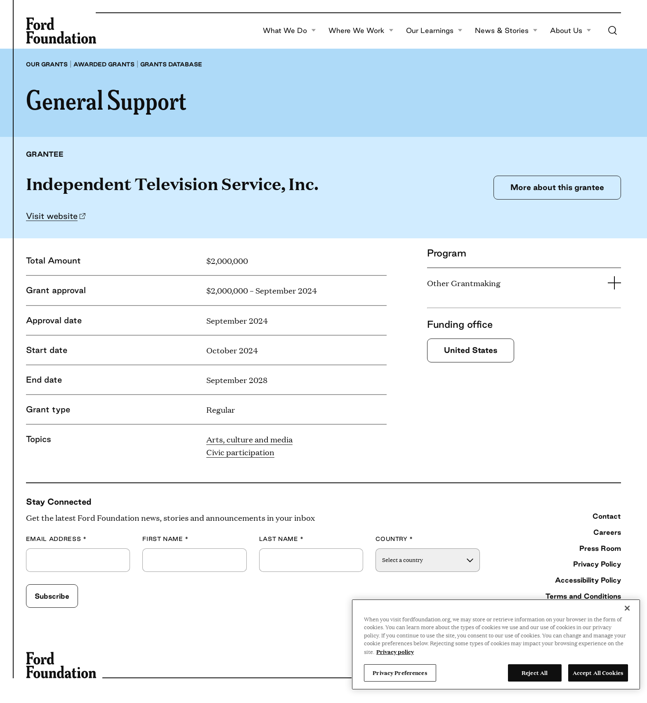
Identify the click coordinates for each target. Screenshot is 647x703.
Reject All (535, 672)
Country (394, 539)
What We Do (289, 30)
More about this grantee (557, 187)
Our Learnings (434, 30)
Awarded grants (104, 64)
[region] (496, 644)
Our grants (47, 64)
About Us (570, 30)
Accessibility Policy (588, 580)
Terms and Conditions (583, 596)
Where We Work (361, 30)
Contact (607, 516)
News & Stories (506, 30)
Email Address (56, 539)
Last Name (281, 539)
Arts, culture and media (249, 439)
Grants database (171, 64)
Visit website (52, 216)
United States (470, 350)
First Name (165, 539)
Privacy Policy (597, 564)
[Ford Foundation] (61, 30)
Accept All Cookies (598, 672)
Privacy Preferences (400, 672)
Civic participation (240, 452)
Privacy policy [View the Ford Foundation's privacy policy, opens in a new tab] (395, 651)
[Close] (627, 608)
